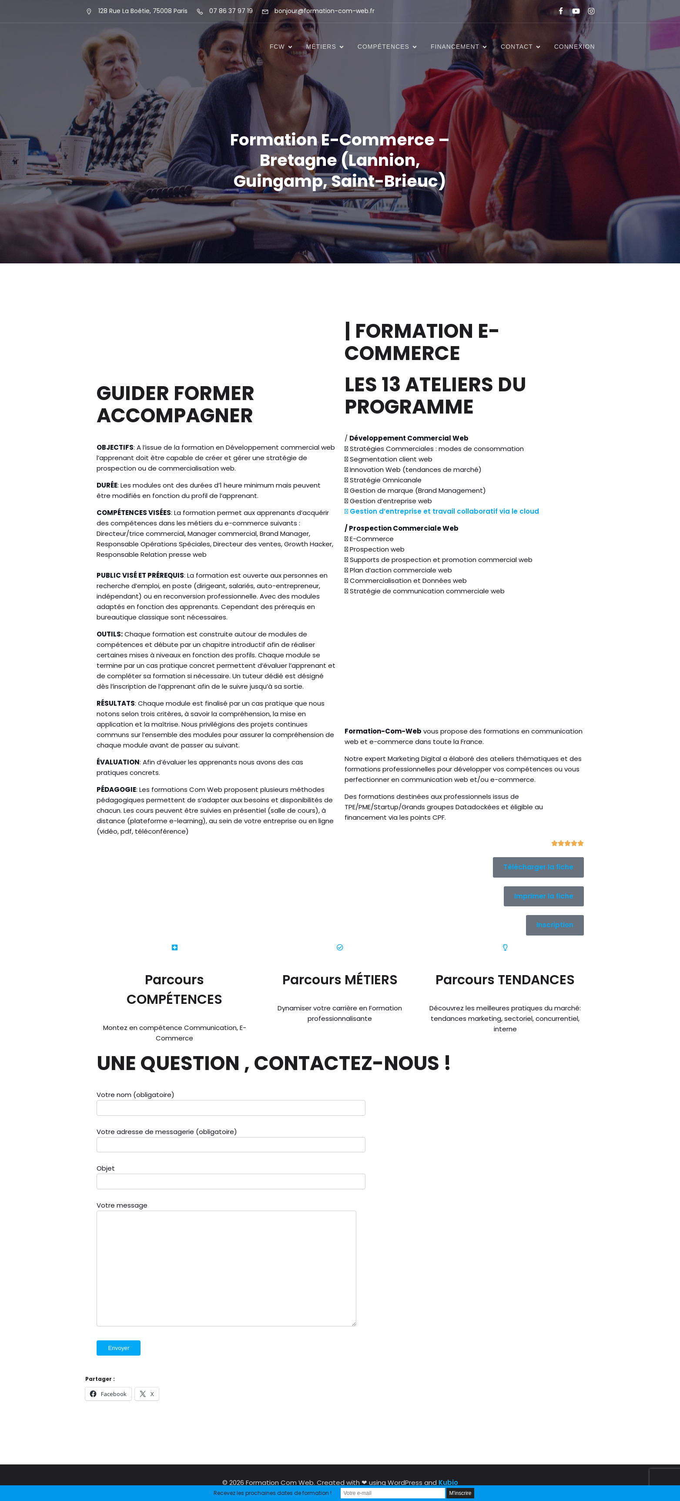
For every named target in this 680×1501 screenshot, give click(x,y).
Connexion (574, 47)
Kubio (448, 1482)
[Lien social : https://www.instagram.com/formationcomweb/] (587, 11)
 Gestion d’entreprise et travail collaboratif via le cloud (442, 511)
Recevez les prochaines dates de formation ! (273, 1493)
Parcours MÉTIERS (340, 980)
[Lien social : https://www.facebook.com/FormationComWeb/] (557, 11)
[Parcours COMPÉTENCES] (174, 947)
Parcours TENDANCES (505, 980)
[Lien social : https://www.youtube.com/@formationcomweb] (572, 11)
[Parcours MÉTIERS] (340, 947)
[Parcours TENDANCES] (505, 947)
